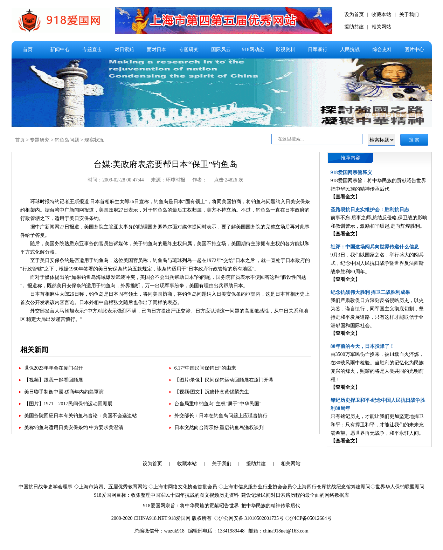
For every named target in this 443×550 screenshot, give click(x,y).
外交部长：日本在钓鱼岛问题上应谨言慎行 (221, 415)
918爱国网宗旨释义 (351, 172)
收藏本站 (381, 14)
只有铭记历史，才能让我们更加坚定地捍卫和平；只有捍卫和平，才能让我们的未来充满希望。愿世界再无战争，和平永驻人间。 (377, 425)
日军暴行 (317, 49)
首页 (28, 49)
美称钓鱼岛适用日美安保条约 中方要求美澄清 (74, 427)
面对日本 (156, 49)
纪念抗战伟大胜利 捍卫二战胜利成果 (370, 292)
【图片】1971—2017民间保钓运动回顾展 (68, 403)
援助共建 (354, 26)
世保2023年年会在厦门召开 (53, 368)
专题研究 (189, 49)
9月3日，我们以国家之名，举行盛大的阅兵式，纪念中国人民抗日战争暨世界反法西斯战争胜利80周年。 (377, 263)
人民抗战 (350, 49)
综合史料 (382, 49)
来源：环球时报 (168, 180)
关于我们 (409, 14)
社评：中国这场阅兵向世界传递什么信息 (375, 246)
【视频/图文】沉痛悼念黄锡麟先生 (211, 391)
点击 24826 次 (228, 180)
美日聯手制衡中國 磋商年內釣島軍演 (64, 391)
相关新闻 (34, 349)
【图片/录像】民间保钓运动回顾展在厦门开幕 (224, 380)
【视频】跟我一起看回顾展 (53, 380)
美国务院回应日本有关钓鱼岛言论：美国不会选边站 (80, 415)
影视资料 (285, 49)
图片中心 (414, 49)
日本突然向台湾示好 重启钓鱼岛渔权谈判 (219, 427)
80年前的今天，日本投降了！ (362, 346)
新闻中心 (60, 49)
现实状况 (94, 140)
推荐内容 (350, 157)
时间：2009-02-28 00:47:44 (116, 180)
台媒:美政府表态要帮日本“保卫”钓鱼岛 (166, 164)
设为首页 (354, 14)
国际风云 (221, 49)
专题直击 (92, 49)
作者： (199, 180)
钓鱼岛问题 (67, 140)
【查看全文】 (345, 196)
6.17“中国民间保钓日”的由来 (205, 368)
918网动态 (253, 49)
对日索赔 (124, 49)
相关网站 (381, 26)
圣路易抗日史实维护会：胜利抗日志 (370, 209)
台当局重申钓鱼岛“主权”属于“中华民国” (218, 403)
